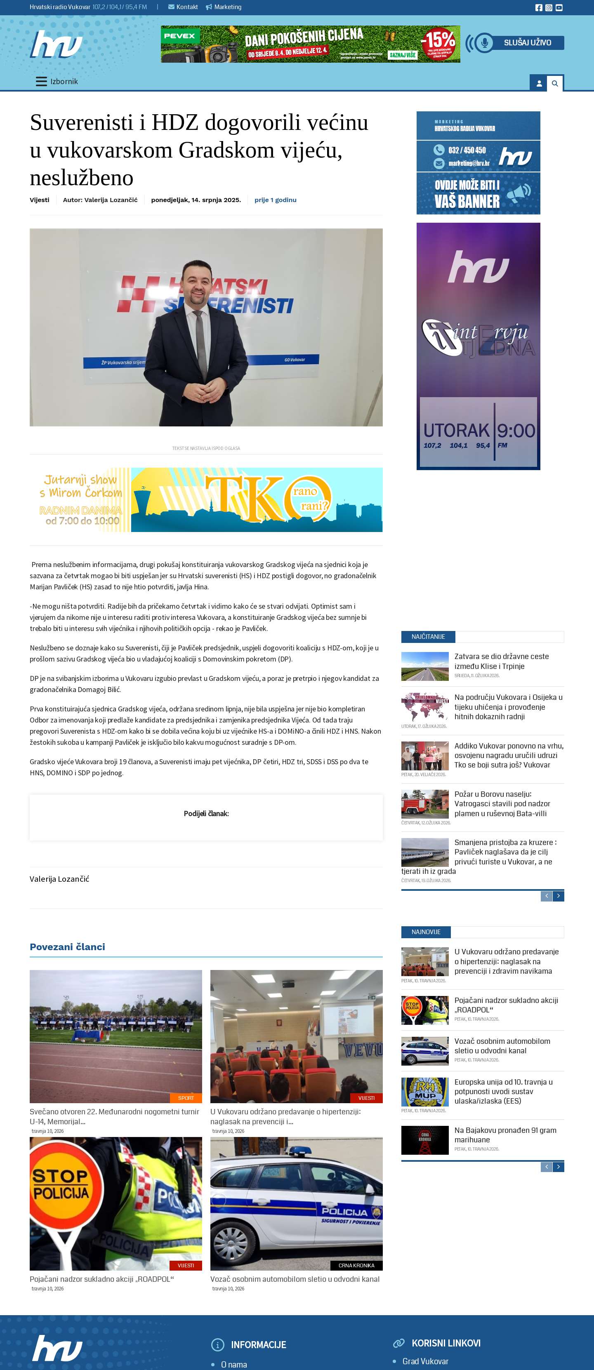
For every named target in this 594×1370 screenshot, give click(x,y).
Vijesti (40, 200)
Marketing (224, 7)
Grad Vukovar (426, 1361)
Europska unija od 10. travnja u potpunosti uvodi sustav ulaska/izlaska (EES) (504, 1092)
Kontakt (183, 7)
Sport (186, 1098)
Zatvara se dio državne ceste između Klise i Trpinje (502, 661)
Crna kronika (357, 1265)
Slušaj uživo (527, 43)
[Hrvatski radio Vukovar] (56, 44)
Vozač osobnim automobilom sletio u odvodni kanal (502, 1046)
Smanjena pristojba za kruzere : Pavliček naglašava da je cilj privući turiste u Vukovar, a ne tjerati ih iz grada (479, 857)
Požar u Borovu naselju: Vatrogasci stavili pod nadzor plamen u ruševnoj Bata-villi (502, 804)
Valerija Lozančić (60, 878)
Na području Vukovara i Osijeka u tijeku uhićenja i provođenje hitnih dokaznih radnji (509, 707)
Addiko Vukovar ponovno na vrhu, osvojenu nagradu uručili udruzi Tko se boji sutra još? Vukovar (509, 756)
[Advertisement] (478, 548)
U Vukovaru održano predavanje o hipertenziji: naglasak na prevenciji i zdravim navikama (507, 961)
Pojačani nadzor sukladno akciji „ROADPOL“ (507, 1005)
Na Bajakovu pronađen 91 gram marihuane (505, 1135)
